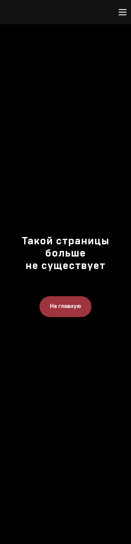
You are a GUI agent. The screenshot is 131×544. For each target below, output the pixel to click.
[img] (70, 12)
